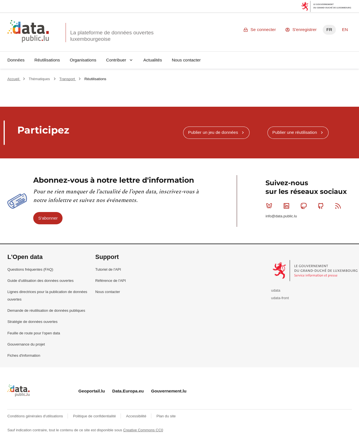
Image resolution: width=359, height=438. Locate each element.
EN (345, 29)
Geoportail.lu (91, 391)
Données (16, 60)
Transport (67, 79)
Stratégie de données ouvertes (32, 322)
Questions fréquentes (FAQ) (30, 269)
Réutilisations (47, 60)
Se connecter (263, 29)
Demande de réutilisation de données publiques (46, 310)
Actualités (152, 60)
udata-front (280, 298)
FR (329, 29)
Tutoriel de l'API (108, 269)
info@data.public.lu (281, 216)
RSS (339, 206)
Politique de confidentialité (95, 416)
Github (322, 206)
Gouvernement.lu (168, 391)
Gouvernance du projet (26, 344)
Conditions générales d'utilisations (35, 416)
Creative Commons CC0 (143, 430)
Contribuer (116, 60)
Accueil (13, 79)
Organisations (83, 60)
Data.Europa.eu (128, 391)
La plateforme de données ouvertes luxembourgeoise (112, 36)
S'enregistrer (304, 29)
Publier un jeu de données (213, 132)
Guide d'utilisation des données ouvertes (40, 280)
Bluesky (270, 206)
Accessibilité (136, 416)
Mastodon (305, 206)
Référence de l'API (110, 280)
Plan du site (166, 416)
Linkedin (288, 206)
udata (275, 290)
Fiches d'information (23, 355)
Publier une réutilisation (294, 132)
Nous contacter (186, 60)
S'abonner (48, 218)
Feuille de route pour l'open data (33, 333)
